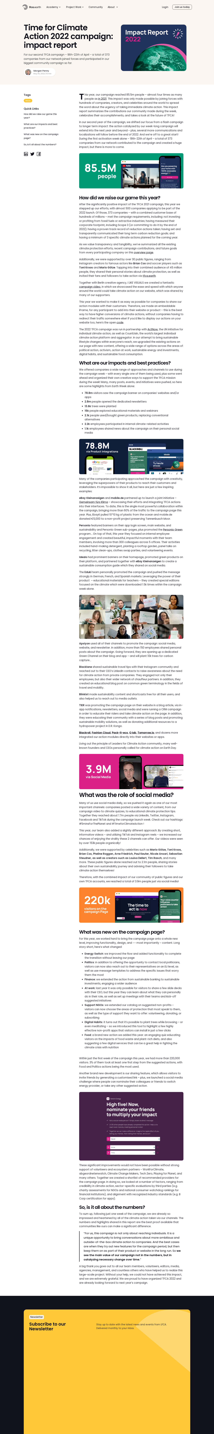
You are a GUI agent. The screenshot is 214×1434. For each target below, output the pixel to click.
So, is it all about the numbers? (40, 144)
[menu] (92, 7)
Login (165, 7)
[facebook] (39, 154)
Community (96, 7)
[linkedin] (26, 154)
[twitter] (32, 154)
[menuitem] (53, 7)
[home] (31, 7)
